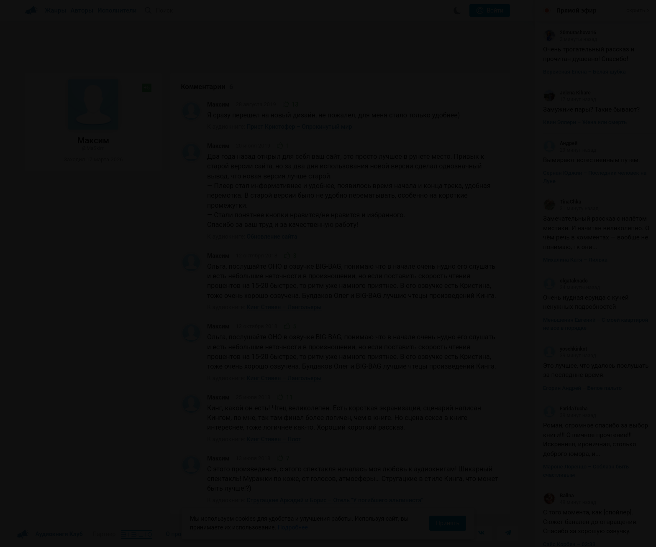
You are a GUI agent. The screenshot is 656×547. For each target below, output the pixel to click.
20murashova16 (569, 32)
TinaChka (562, 201)
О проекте (179, 534)
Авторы (82, 10)
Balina (558, 495)
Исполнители (116, 10)
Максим (218, 104)
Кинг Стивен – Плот (274, 439)
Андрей (560, 143)
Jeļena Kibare (567, 92)
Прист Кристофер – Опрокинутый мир (299, 126)
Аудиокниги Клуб (49, 534)
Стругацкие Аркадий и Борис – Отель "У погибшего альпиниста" (335, 500)
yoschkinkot (565, 349)
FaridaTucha (565, 408)
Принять (447, 523)
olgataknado (565, 280)
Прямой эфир (576, 10)
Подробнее (293, 527)
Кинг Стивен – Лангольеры (284, 307)
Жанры (56, 10)
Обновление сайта (272, 236)
